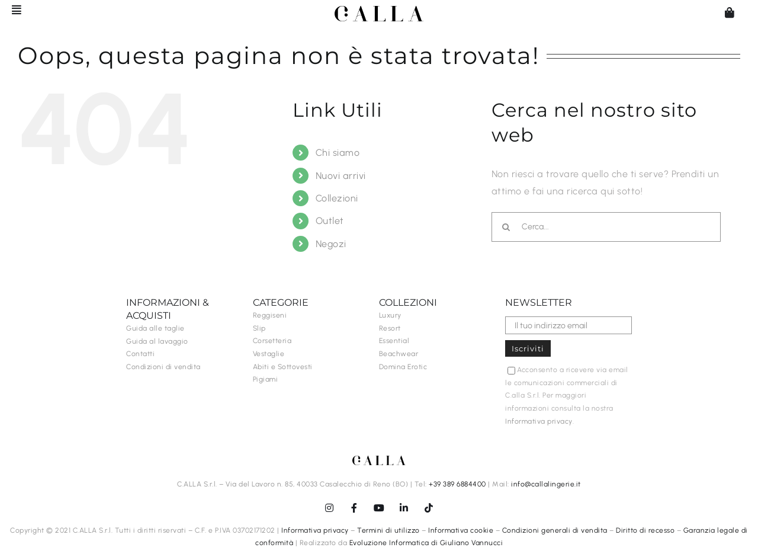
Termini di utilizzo (388, 530)
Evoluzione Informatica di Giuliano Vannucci (426, 543)
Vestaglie (269, 354)
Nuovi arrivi (341, 175)
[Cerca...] (606, 227)
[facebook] (354, 507)
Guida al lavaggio (157, 341)
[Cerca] (506, 227)
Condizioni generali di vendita (555, 530)
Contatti (140, 354)
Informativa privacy (539, 421)
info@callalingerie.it (546, 484)
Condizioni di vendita (163, 367)
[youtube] (379, 507)
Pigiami (265, 379)
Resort (390, 328)
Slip (259, 328)
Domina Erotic (403, 367)
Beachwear (399, 354)
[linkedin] (403, 507)
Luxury (390, 315)
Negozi (331, 243)
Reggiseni (270, 315)
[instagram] (329, 507)
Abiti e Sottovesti (283, 367)
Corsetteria (272, 341)
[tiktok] (428, 507)
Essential (394, 341)
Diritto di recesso (645, 530)
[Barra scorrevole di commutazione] (11, 9)
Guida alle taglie (155, 328)
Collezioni (337, 198)
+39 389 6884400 (457, 484)
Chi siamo (338, 152)
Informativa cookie (460, 530)
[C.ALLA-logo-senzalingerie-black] (379, 10)
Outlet (330, 220)
